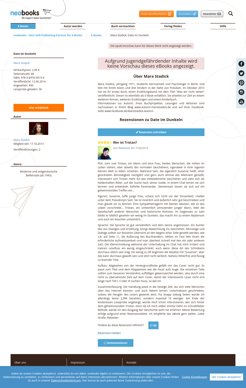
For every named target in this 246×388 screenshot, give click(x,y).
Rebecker (124, 148)
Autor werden (73, 26)
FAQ (129, 368)
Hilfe (223, 26)
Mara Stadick (21, 63)
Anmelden (186, 14)
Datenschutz (78, 368)
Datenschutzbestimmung (66, 383)
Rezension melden (109, 333)
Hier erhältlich (38, 107)
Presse (18, 368)
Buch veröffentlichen (155, 14)
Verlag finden (173, 26)
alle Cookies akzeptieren (226, 379)
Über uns (20, 362)
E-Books (23, 26)
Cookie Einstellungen (194, 379)
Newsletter (211, 14)
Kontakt (131, 362)
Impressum (78, 362)
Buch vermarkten (123, 26)
